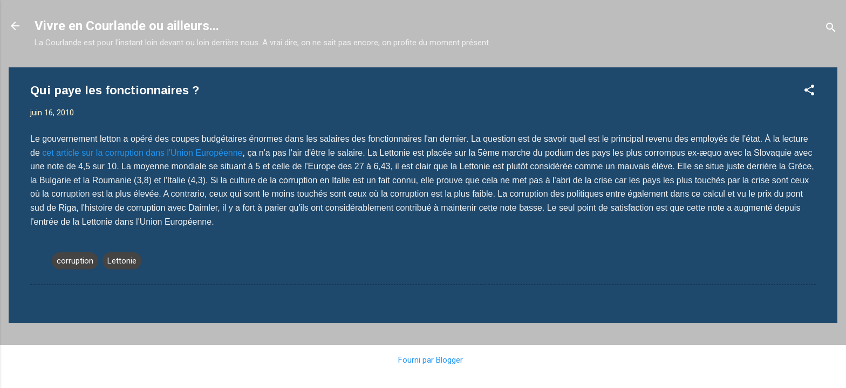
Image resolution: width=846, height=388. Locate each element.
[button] (809, 92)
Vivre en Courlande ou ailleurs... (127, 25)
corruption (75, 261)
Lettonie (122, 261)
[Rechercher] (830, 29)
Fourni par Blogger (423, 360)
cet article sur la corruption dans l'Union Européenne (142, 152)
